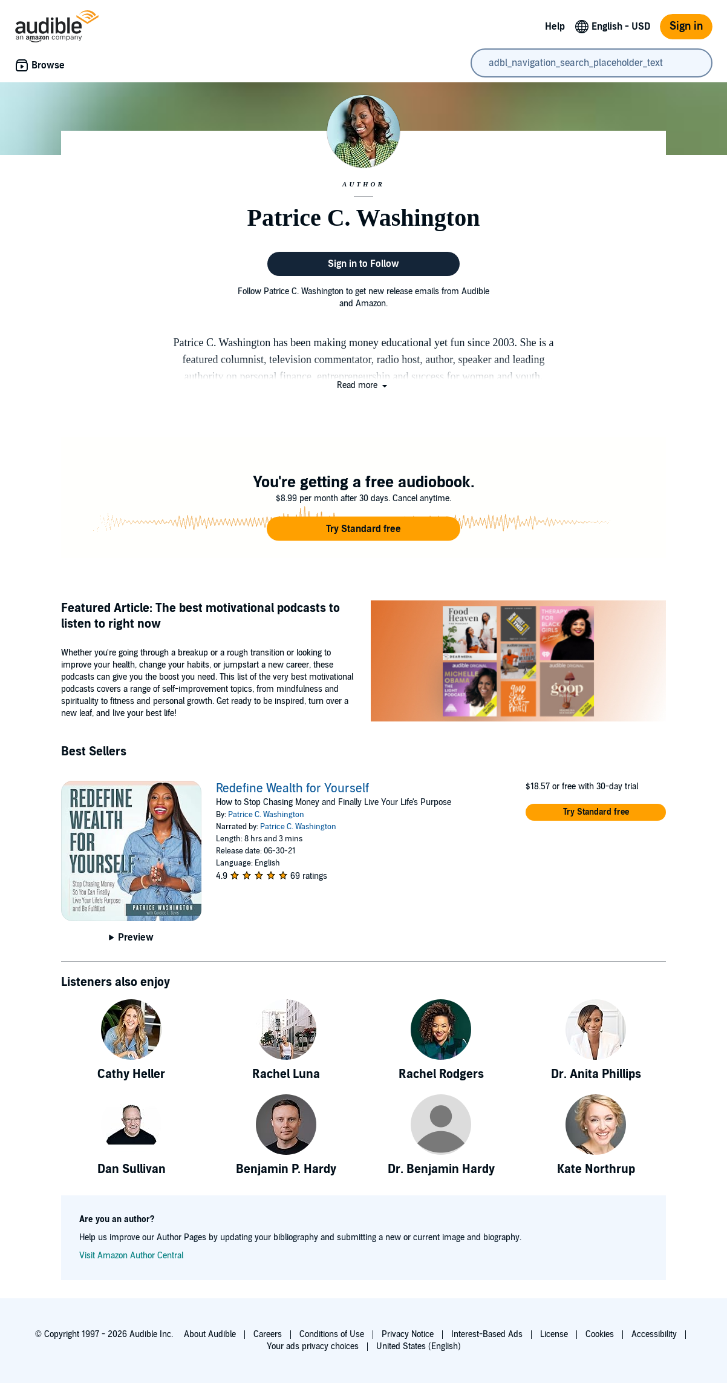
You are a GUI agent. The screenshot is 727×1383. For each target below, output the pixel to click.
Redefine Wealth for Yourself (292, 788)
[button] (363, 385)
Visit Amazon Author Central (131, 1255)
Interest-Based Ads (487, 1334)
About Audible (210, 1334)
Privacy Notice (408, 1334)
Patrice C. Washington (266, 815)
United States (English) (418, 1346)
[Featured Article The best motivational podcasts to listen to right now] (518, 662)
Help (555, 27)
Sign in (686, 26)
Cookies (599, 1334)
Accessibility (654, 1334)
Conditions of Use (331, 1334)
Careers (267, 1334)
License (554, 1334)
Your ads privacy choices (313, 1346)
